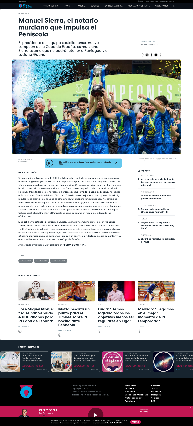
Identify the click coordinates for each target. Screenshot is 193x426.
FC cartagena (163, 1)
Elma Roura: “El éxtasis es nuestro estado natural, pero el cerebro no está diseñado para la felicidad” (137, 358)
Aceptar (135, 422)
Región (66, 6)
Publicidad (130, 391)
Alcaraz (171, 1)
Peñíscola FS (41, 261)
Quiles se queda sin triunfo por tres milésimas (156, 197)
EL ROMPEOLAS (28, 353)
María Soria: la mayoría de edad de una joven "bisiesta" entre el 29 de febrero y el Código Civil (85, 358)
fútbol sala (23, 14)
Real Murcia (154, 1)
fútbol (144, 219)
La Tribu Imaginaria (113, 6)
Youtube (155, 397)
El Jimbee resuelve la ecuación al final (158, 240)
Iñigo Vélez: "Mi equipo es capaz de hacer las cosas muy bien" (157, 225)
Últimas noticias (50, 6)
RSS (153, 401)
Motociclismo (147, 175)
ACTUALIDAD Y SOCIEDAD (32, 366)
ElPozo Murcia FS (148, 205)
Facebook (156, 391)
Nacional (81, 6)
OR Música (144, 412)
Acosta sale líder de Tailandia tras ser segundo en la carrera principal (158, 182)
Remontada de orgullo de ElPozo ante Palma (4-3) (155, 210)
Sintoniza (129, 388)
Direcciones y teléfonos (136, 394)
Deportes (95, 6)
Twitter (155, 388)
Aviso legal (130, 401)
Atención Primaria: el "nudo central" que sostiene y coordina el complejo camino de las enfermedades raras (33, 358)
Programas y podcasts (138, 6)
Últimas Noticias (143, 1)
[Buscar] (173, 6)
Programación (161, 6)
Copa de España (58, 261)
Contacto (155, 385)
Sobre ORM (130, 385)
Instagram (156, 394)
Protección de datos (135, 397)
